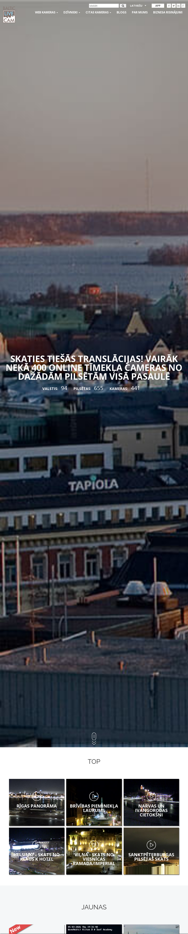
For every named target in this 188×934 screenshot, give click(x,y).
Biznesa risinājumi (167, 12)
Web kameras (46, 12)
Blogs (121, 12)
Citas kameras (98, 12)
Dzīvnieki (71, 12)
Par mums (140, 12)
